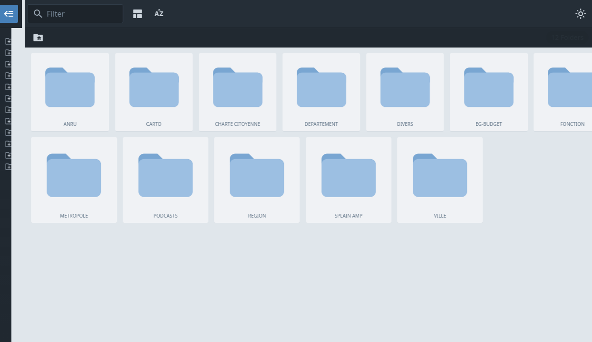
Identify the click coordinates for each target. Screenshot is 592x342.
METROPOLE (75, 121)
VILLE (75, 166)
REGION (75, 144)
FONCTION (75, 109)
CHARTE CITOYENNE (75, 64)
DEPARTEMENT (75, 75)
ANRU (75, 41)
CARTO (75, 52)
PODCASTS (75, 132)
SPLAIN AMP (75, 155)
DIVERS (75, 87)
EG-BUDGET (75, 98)
